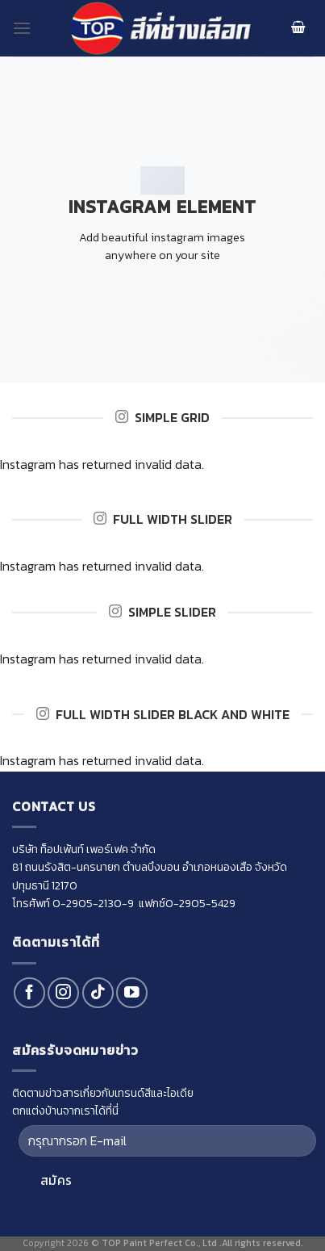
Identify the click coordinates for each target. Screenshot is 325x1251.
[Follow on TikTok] (98, 993)
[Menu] (21, 28)
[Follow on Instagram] (63, 993)
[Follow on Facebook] (29, 993)
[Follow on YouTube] (132, 993)
